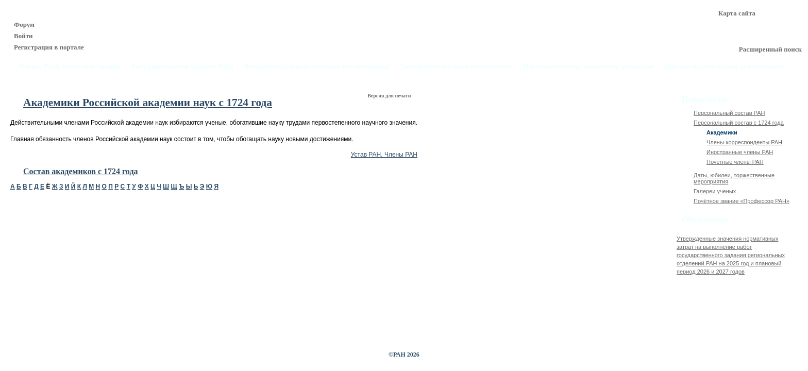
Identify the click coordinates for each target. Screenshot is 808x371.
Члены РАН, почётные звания (70, 66)
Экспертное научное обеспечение (455, 66)
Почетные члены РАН (735, 162)
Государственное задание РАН (183, 66)
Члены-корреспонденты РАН (744, 142)
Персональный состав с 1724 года (739, 123)
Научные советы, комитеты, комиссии (588, 66)
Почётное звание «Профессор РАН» (741, 201)
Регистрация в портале (49, 47)
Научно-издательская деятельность (725, 66)
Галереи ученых (715, 191)
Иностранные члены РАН (739, 152)
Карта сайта (736, 13)
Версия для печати (389, 95)
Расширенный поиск (770, 49)
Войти (23, 36)
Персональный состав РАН (729, 113)
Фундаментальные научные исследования (316, 66)
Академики (721, 132)
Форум (24, 24)
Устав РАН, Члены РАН (384, 154)
